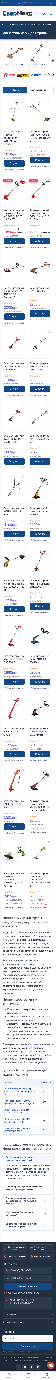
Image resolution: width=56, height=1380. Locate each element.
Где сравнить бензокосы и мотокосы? (19, 1213)
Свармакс (34, 1044)
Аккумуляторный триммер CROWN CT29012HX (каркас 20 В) (20, 1091)
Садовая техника (18, 25)
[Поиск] (44, 14)
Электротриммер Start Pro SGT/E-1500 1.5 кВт (17, 1120)
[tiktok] (38, 1367)
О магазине (9, 1314)
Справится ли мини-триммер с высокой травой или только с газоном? (21, 1201)
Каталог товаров (12, 1322)
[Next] (49, 55)
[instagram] (31, 1367)
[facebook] (18, 1367)
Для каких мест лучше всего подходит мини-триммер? (20, 1158)
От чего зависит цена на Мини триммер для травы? (21, 1225)
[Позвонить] (51, 14)
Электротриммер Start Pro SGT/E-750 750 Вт (17, 1111)
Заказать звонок (27, 1286)
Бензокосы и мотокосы (41, 25)
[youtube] (24, 1367)
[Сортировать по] (41, 90)
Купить (14, 163)
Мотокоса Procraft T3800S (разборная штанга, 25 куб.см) (19, 1102)
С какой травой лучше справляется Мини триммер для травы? (24, 1188)
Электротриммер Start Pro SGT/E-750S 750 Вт (17, 1129)
